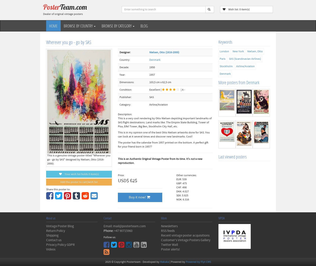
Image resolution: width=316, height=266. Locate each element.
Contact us (53, 240)
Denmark (154, 60)
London (224, 51)
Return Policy (55, 231)
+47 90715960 (123, 231)
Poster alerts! (170, 249)
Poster (65, 7)
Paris (223, 59)
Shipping (52, 235)
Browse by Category (118, 25)
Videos (50, 249)
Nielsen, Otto (255, 51)
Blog (144, 25)
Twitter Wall (169, 245)
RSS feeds (168, 231)
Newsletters (169, 226)
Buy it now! (139, 197)
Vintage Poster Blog (60, 226)
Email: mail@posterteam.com (125, 226)
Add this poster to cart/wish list (79, 182)
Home (53, 25)
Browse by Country (80, 25)
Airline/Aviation (245, 66)
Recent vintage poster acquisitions (185, 235)
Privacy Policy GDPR (60, 245)
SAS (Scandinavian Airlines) (245, 59)
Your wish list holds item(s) (79, 174)
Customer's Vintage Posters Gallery (185, 240)
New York (238, 51)
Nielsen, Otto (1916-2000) (164, 52)
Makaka (164, 262)
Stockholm (226, 66)
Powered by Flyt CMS (198, 262)
